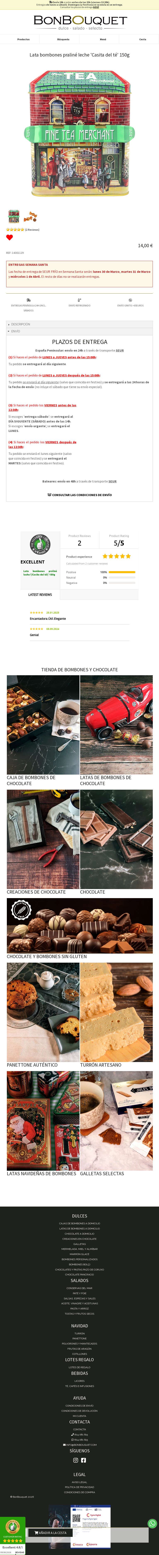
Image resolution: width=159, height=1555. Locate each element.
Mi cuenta (79, 1416)
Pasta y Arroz (79, 1308)
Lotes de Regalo (79, 1367)
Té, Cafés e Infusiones (79, 1386)
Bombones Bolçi (79, 1264)
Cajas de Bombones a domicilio (79, 1223)
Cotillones (79, 1354)
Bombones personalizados (80, 1259)
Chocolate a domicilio (79, 1233)
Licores (79, 1381)
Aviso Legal (79, 1482)
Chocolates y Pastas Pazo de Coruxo (79, 1269)
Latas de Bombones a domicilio (79, 1228)
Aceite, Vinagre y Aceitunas (79, 1303)
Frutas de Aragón (79, 1348)
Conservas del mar (79, 1288)
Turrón (80, 1333)
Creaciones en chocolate (79, 1238)
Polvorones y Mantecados (79, 1343)
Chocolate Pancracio (79, 1274)
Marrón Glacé (79, 1254)
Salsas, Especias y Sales (79, 1298)
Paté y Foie (79, 1293)
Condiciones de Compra (79, 1492)
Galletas (79, 1244)
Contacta (79, 1429)
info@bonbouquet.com (80, 1444)
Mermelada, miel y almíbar (79, 1249)
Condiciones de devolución (79, 1410)
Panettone (79, 1338)
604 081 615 (79, 1434)
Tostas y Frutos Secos (79, 1313)
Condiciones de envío (79, 1405)
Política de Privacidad (79, 1487)
